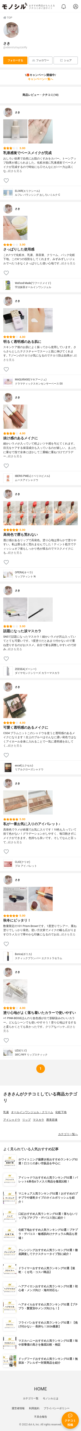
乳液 (6, 1112)
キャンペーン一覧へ (40, 79)
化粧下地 (61, 1112)
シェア (66, 60)
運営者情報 (18, 1408)
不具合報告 (40, 1416)
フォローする (15, 60)
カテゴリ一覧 (30, 1398)
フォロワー (40, 60)
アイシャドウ (11, 1119)
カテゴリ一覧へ (68, 1134)
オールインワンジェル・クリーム (32, 1112)
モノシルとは (50, 1398)
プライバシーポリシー (57, 1408)
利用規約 (34, 1408)
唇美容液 (51, 1119)
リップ (26, 1119)
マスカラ (38, 1119)
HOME (40, 1389)
